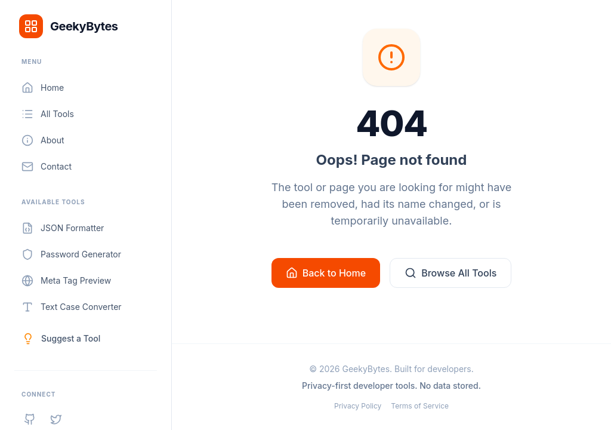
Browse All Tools (450, 272)
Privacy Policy (357, 405)
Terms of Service (420, 405)
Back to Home (326, 272)
